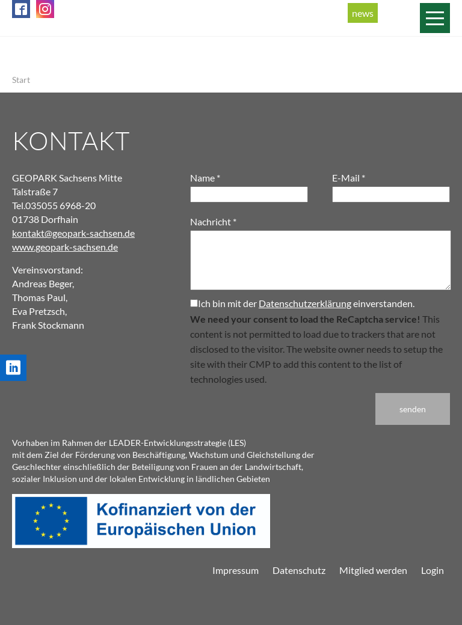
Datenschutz (299, 570)
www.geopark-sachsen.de (65, 246)
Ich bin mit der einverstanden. (302, 303)
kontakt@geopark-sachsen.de (73, 233)
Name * (205, 177)
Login (432, 570)
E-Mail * (348, 177)
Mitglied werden (373, 570)
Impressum (235, 570)
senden (412, 409)
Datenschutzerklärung (305, 303)
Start (21, 80)
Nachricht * (213, 221)
